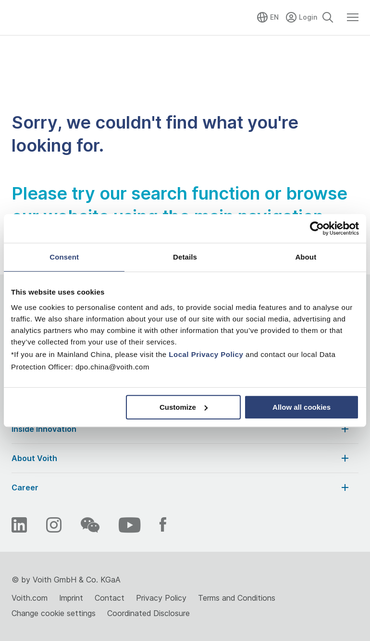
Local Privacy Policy (206, 354)
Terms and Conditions (236, 598)
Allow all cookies (301, 407)
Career (181, 487)
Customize (184, 407)
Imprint (71, 598)
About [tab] (305, 257)
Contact (109, 598)
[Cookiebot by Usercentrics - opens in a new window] (317, 228)
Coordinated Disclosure (148, 613)
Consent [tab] (64, 257)
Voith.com (30, 598)
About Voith (181, 458)
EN (274, 17)
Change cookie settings (54, 613)
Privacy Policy (161, 598)
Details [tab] (185, 257)
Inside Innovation (181, 429)
